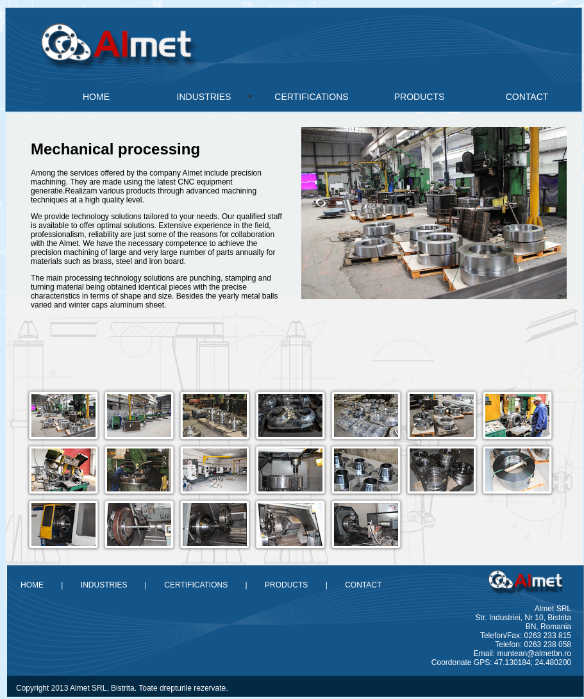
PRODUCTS (419, 97)
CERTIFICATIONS (311, 97)
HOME (96, 97)
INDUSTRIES (204, 97)
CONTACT (527, 97)
